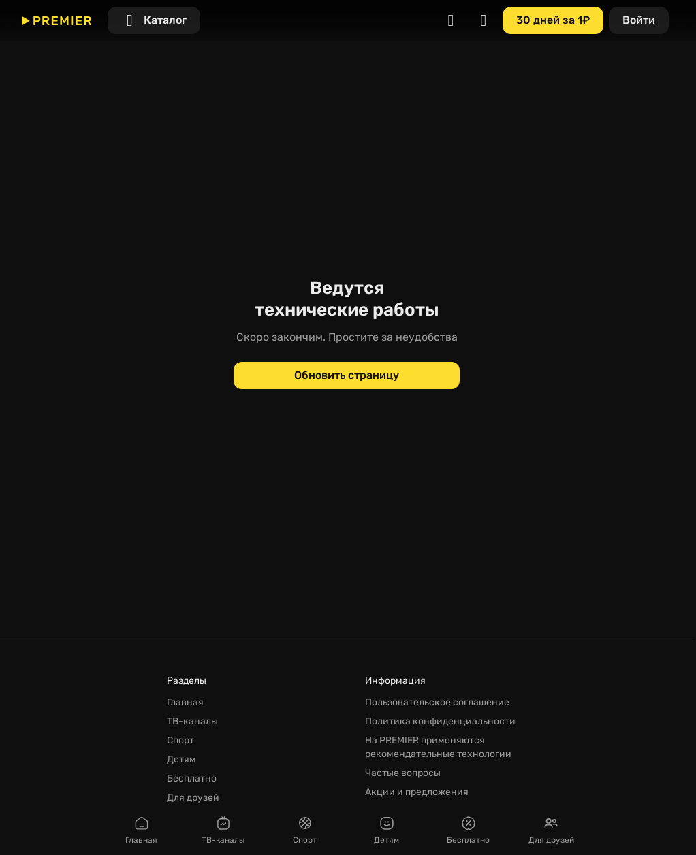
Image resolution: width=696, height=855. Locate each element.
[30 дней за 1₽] (553, 20)
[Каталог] (154, 20)
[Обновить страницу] (347, 375)
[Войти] (639, 20)
